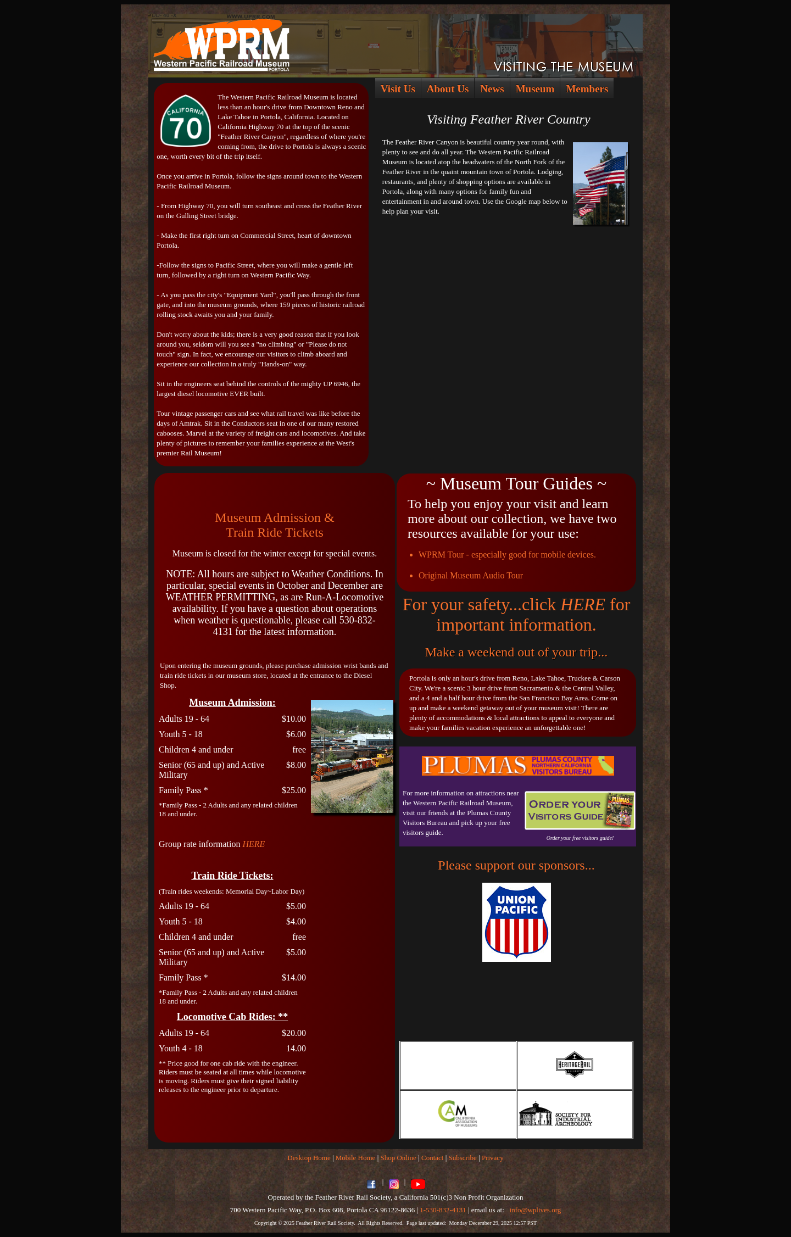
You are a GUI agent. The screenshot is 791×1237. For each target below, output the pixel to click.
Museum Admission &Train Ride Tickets (274, 524)
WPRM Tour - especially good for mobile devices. (507, 554)
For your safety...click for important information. (517, 614)
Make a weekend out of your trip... (516, 652)
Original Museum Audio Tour (471, 575)
